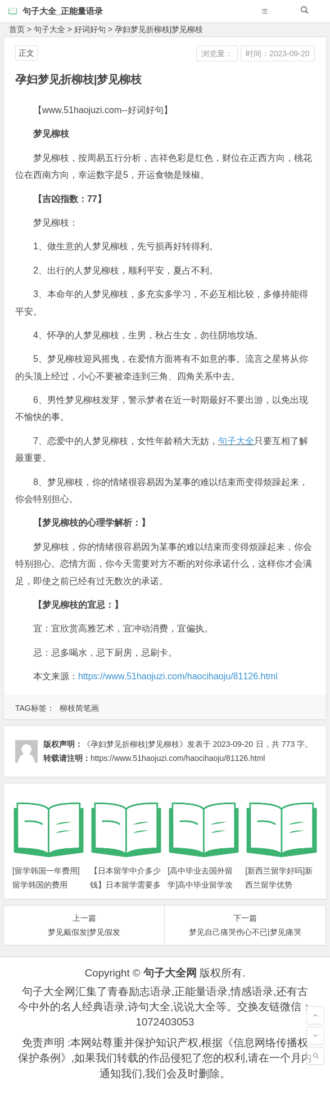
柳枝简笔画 (79, 708)
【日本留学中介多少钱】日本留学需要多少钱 (125, 884)
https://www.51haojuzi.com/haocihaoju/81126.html (178, 676)
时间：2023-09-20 (278, 53)
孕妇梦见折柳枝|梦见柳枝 (159, 29)
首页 (17, 29)
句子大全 (49, 29)
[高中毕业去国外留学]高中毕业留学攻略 (200, 884)
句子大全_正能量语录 (62, 11)
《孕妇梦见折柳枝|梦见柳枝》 (135, 744)
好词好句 (90, 29)
